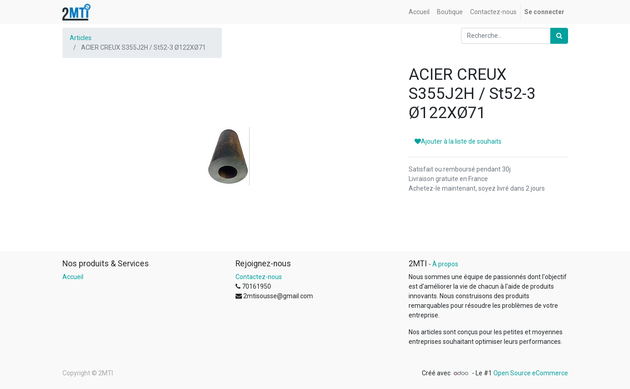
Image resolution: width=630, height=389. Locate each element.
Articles (81, 37)
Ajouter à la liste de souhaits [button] (458, 141)
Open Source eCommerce (530, 373)
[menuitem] (419, 12)
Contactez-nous (259, 276)
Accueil (72, 276)
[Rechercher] (559, 36)
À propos (445, 264)
